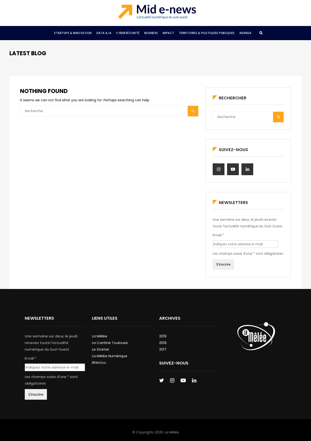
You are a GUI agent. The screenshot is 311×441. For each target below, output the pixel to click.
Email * (218, 235)
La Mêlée (99, 336)
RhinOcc (99, 362)
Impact (168, 33)
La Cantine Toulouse (110, 342)
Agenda (245, 33)
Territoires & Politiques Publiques (207, 33)
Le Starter (100, 349)
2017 (162, 349)
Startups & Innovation (73, 33)
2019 (162, 336)
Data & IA (104, 33)
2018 (162, 342)
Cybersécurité (128, 33)
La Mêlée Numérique (109, 355)
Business (151, 33)
